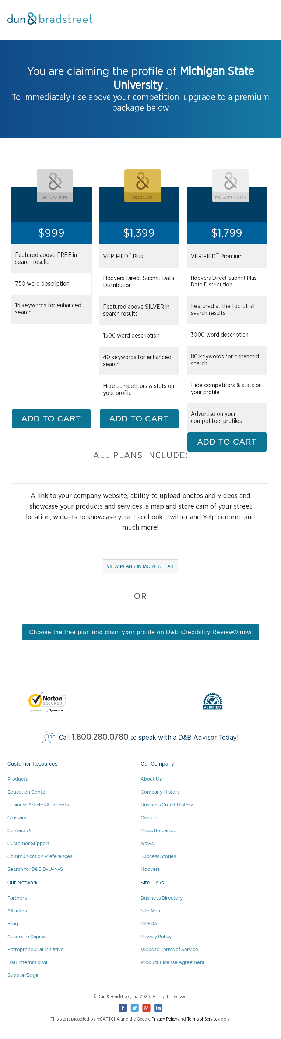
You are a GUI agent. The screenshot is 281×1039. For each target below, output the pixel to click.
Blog (12, 923)
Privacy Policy (156, 936)
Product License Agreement (173, 962)
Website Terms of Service (169, 949)
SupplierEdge (22, 975)
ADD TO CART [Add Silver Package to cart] (51, 418)
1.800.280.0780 (100, 737)
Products (17, 779)
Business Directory (162, 898)
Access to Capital (26, 936)
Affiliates (17, 910)
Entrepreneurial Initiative (35, 949)
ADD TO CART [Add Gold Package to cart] (139, 418)
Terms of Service (202, 1019)
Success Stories (158, 856)
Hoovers (150, 869)
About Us (151, 779)
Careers (149, 817)
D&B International (27, 962)
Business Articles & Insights (38, 804)
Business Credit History (167, 804)
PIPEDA (149, 923)
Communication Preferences (39, 856)
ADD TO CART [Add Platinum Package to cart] (227, 441)
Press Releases (158, 830)
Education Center (27, 792)
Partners (17, 898)
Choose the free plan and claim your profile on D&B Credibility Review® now (140, 632)
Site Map (150, 910)
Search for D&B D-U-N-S (35, 869)
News (147, 843)
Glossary (17, 817)
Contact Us (19, 830)
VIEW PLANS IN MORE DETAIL (143, 568)
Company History (160, 792)
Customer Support (28, 843)
